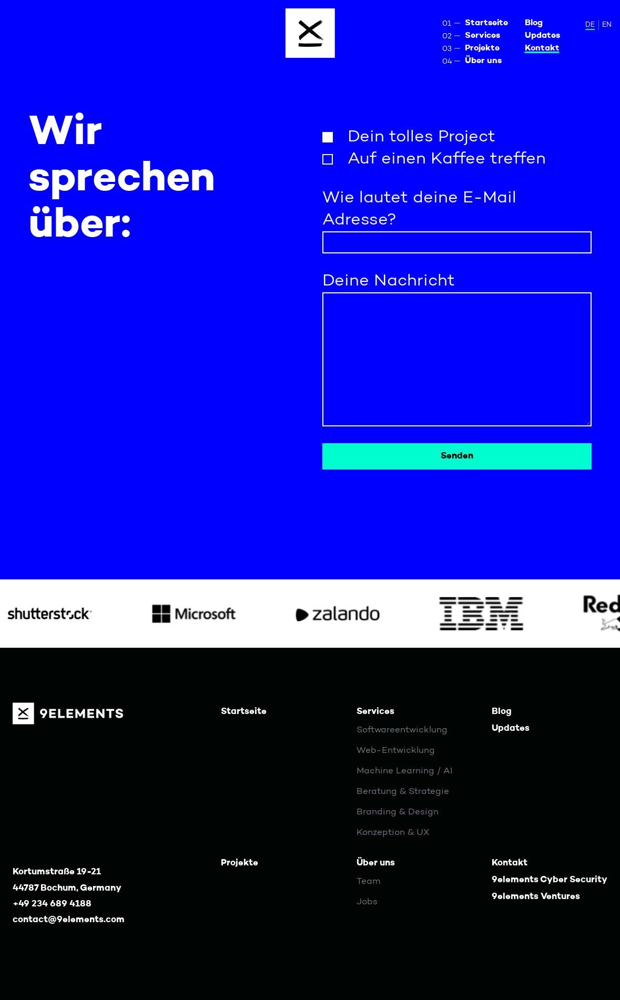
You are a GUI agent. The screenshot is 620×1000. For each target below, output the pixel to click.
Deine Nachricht (388, 281)
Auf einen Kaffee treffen (447, 159)
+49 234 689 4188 (52, 904)
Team (368, 881)
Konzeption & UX (393, 832)
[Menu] (309, 33)
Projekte (482, 48)
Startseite (486, 23)
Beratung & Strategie (403, 791)
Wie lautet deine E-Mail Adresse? (419, 209)
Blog (534, 23)
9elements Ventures (536, 896)
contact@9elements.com (69, 919)
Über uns (483, 61)
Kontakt (542, 48)
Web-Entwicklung (396, 750)
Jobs (367, 901)
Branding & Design (398, 812)
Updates (542, 36)
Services (482, 36)
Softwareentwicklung (402, 730)
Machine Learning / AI (404, 771)
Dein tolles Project (421, 137)
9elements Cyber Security (549, 879)
